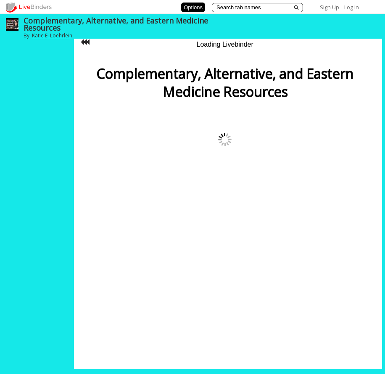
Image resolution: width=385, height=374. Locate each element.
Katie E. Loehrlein (52, 35)
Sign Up (329, 7)
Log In (351, 7)
